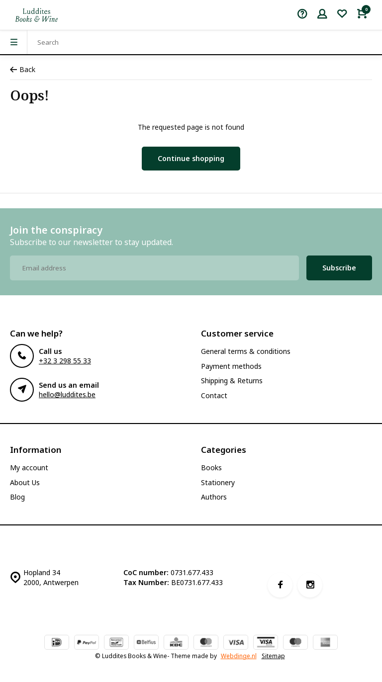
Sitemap (273, 656)
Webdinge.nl (239, 656)
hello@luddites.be (67, 394)
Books (211, 467)
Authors (214, 497)
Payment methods (231, 366)
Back (22, 69)
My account (29, 467)
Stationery (218, 482)
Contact (214, 395)
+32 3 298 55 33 (65, 360)
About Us (25, 482)
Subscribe (339, 267)
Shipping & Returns (232, 380)
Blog (17, 497)
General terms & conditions (245, 351)
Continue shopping (191, 158)
